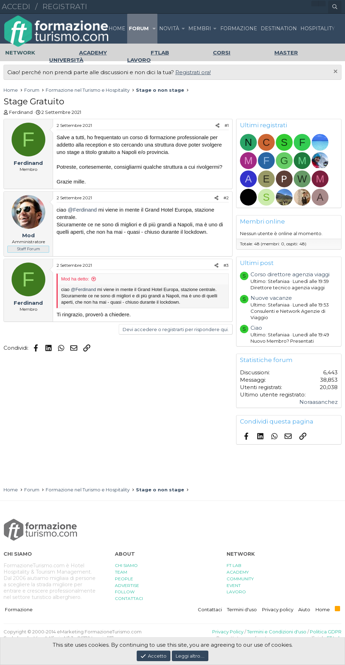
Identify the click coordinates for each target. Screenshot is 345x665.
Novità (169, 28)
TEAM (121, 572)
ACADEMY (238, 572)
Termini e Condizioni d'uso (276, 631)
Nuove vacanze (271, 298)
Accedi (16, 6)
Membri (199, 28)
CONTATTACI (129, 598)
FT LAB (234, 565)
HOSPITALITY (317, 28)
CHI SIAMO (126, 565)
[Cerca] (334, 7)
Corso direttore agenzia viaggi (290, 274)
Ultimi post (257, 262)
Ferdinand (21, 112)
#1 (226, 125)
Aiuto (304, 609)
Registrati (65, 6)
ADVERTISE (127, 585)
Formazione (19, 609)
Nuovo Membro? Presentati (282, 341)
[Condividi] (217, 126)
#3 (226, 265)
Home (117, 28)
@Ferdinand (82, 210)
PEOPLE (124, 578)
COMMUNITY (240, 578)
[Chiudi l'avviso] (335, 72)
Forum (139, 28)
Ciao (256, 327)
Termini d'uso (242, 609)
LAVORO (236, 591)
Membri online (262, 221)
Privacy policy (277, 609)
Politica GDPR (325, 631)
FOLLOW (125, 591)
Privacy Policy (227, 631)
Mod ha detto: (75, 279)
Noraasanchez (318, 402)
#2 (226, 197)
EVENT (234, 585)
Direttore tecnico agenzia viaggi (287, 287)
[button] (153, 29)
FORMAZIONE (238, 28)
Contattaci (210, 609)
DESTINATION (279, 28)
